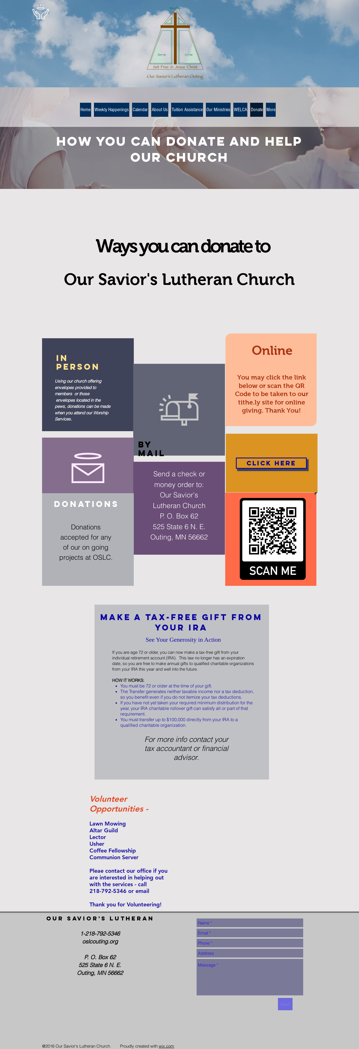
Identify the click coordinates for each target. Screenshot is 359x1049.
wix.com (166, 1046)
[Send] (285, 1004)
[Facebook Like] (77, 1031)
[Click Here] (271, 463)
